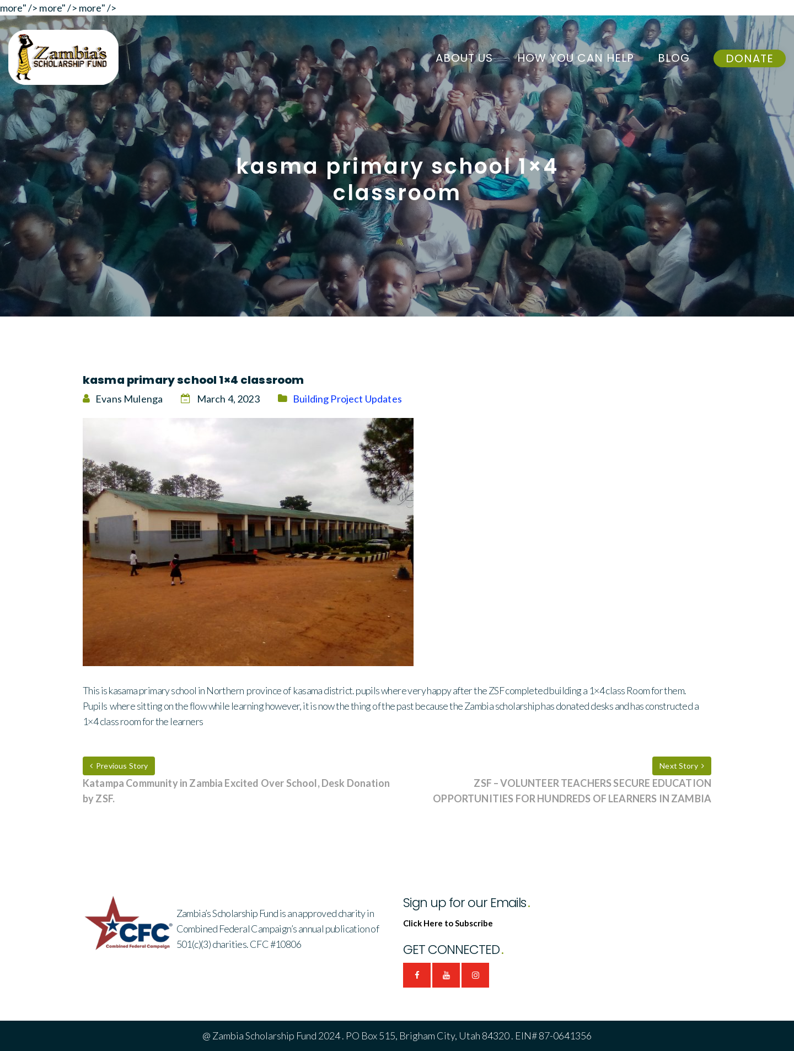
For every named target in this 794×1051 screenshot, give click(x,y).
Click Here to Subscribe (448, 923)
